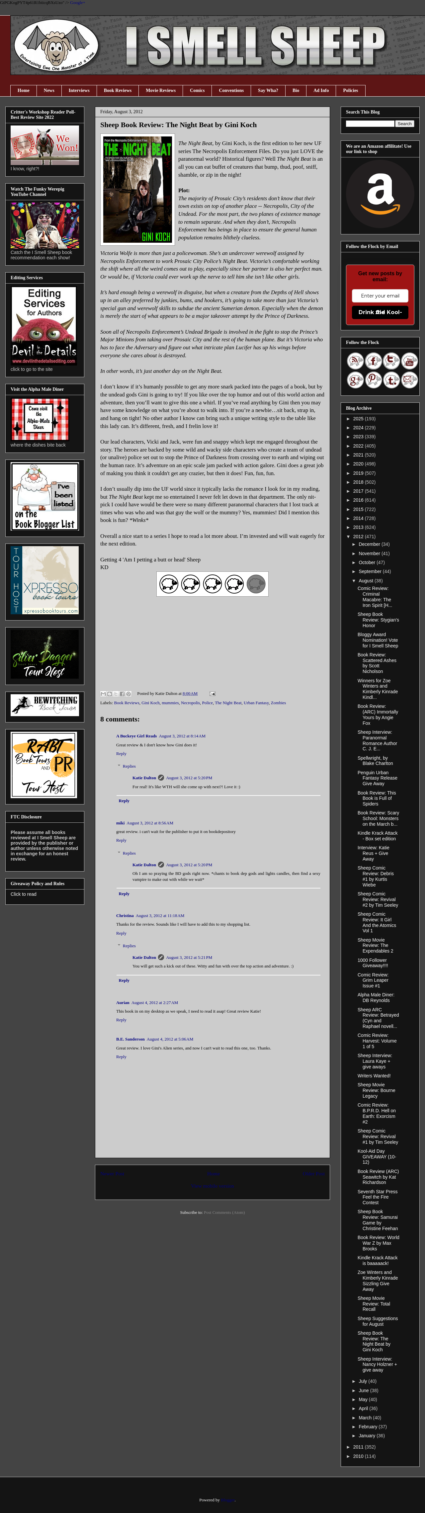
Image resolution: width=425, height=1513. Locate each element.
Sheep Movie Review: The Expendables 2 (375, 945)
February (369, 1426)
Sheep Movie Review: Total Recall (374, 1304)
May (364, 1399)
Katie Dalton (144, 777)
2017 (359, 491)
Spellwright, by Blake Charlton (375, 760)
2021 (359, 455)
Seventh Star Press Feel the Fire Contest (378, 1197)
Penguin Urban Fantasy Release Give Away (377, 778)
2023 (359, 436)
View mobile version (212, 1186)
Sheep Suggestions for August (378, 1321)
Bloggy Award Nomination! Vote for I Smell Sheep (378, 640)
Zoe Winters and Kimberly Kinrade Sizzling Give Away (378, 1281)
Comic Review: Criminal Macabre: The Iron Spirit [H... (375, 597)
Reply (121, 753)
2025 (359, 418)
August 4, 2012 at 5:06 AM (170, 1039)
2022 (359, 446)
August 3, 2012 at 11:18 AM (160, 915)
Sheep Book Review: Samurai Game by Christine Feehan (378, 1220)
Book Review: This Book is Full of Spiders (377, 798)
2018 (359, 482)
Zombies (278, 702)
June (364, 1390)
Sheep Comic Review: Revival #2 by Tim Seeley (378, 899)
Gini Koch (150, 702)
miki (120, 822)
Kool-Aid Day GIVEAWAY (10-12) (377, 1156)
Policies (350, 90)
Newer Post (112, 1173)
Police (207, 702)
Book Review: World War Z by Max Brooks (378, 1243)
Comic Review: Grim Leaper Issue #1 (373, 980)
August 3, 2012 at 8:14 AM (182, 735)
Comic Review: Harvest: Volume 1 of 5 (377, 1041)
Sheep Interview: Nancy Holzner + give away (377, 1364)
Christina (125, 915)
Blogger (227, 1499)
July (363, 1381)
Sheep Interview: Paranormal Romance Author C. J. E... (377, 740)
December (370, 544)
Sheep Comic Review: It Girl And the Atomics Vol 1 (377, 922)
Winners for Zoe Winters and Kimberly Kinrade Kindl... (378, 689)
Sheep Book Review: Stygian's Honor (378, 620)
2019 (359, 473)
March (366, 1417)
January (368, 1435)
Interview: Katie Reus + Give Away (373, 853)
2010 (359, 1456)
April (364, 1408)
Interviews (79, 90)
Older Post (314, 1173)
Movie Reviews (161, 90)
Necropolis (190, 702)
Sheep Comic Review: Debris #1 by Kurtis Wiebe (376, 876)
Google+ (77, 2)
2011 (359, 1447)
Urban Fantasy (256, 702)
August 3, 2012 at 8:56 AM (150, 822)
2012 (359, 536)
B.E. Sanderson (130, 1039)
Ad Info (321, 90)
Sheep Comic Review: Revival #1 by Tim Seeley (378, 1136)
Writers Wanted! (374, 1075)
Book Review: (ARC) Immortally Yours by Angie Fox (378, 714)
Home (24, 90)
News (49, 90)
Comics (197, 90)
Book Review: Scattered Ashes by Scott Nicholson (377, 663)
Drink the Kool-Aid (380, 312)
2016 (359, 500)
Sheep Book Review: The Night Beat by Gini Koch (374, 1341)
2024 (359, 427)
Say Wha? (268, 90)
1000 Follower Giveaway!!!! (373, 963)
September (370, 571)
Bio (296, 90)
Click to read (24, 894)
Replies (129, 766)
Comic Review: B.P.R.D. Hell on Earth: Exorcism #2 (377, 1113)
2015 (359, 509)
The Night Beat (228, 702)
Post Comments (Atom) (224, 1212)
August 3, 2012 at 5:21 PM (189, 957)
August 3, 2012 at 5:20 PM (189, 777)
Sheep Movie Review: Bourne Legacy (376, 1090)
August (366, 580)
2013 (359, 527)
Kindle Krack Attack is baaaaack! (378, 1260)
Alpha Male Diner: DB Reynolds (376, 997)
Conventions (231, 90)
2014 (359, 518)
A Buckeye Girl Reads (136, 735)
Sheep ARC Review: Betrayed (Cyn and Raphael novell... (378, 1018)
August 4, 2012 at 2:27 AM (154, 1002)
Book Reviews (118, 90)
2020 (359, 463)
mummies (170, 702)
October (368, 562)
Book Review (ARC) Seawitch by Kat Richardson (378, 1177)
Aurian (122, 1002)
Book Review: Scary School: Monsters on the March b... (378, 818)
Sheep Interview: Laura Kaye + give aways (375, 1061)
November (370, 553)
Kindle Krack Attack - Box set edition (378, 835)
